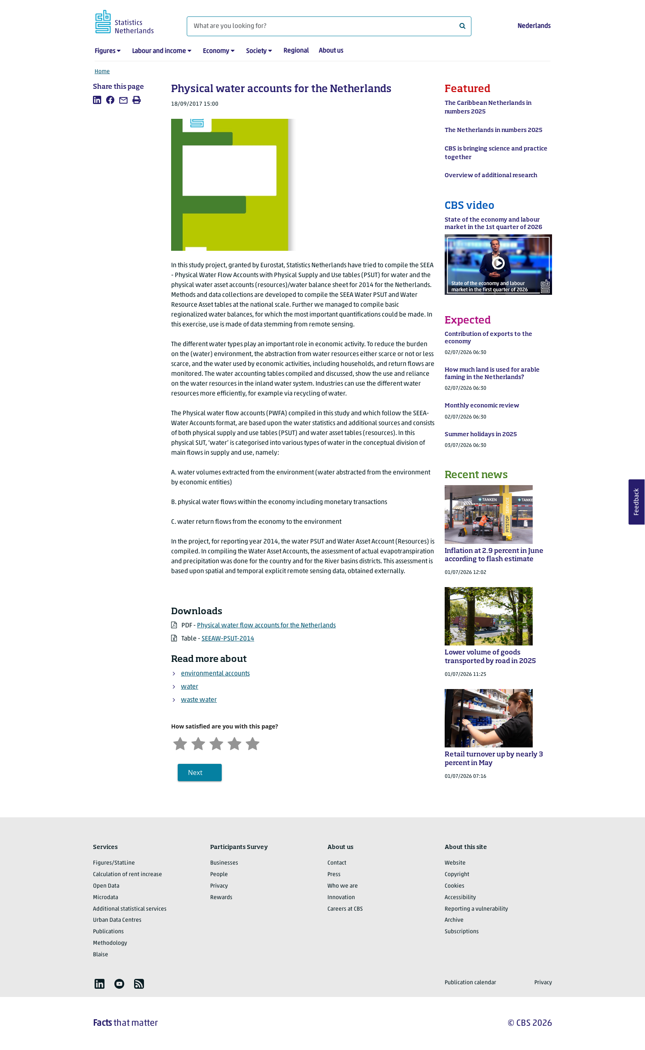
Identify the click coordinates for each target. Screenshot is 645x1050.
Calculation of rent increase (127, 874)
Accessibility (460, 897)
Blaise (100, 954)
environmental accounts (215, 674)
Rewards (221, 897)
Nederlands (533, 26)
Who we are (342, 886)
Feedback (636, 502)
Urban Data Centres (117, 920)
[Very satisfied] (253, 742)
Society (256, 51)
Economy (216, 51)
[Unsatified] (198, 742)
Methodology (110, 943)
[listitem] (97, 100)
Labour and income (159, 51)
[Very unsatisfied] (180, 742)
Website (455, 863)
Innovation (341, 897)
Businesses (224, 863)
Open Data (106, 886)
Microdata (105, 897)
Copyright (457, 874)
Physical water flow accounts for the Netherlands (266, 625)
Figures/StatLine (114, 863)
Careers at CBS (345, 909)
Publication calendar (470, 982)
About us (331, 51)
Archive (454, 920)
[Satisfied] (234, 742)
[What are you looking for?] (329, 26)
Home (102, 71)
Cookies (454, 886)
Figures (105, 51)
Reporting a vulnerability (476, 909)
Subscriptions (462, 931)
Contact (336, 863)
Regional (296, 51)
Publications (108, 931)
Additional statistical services (130, 909)
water (189, 687)
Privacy (219, 886)
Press (334, 874)
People (219, 874)
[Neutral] (216, 742)
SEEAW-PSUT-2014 (228, 639)
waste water (199, 700)
